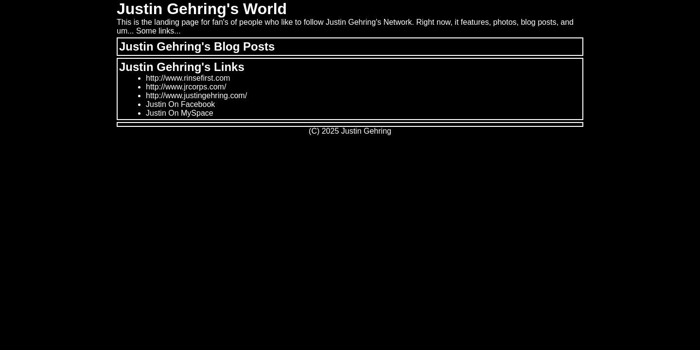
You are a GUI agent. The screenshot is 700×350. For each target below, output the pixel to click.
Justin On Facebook (180, 104)
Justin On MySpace (179, 113)
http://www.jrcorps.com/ (186, 87)
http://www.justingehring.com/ (196, 95)
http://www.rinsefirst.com (188, 78)
